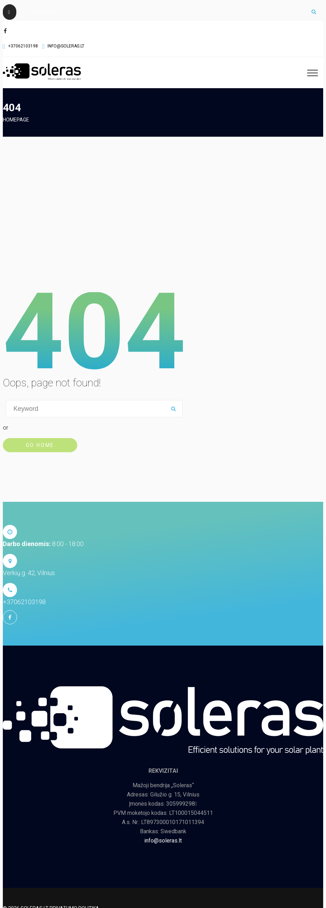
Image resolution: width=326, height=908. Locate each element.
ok (313, 12)
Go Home (40, 445)
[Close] (9, 12)
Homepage (16, 120)
